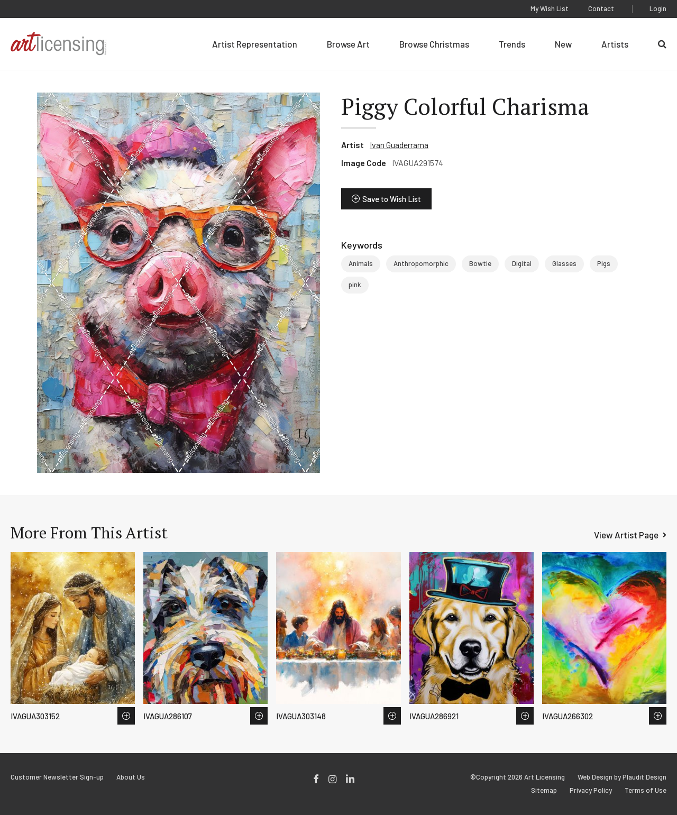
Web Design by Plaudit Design (622, 777)
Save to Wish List (391, 199)
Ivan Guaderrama (399, 145)
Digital (522, 263)
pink (355, 284)
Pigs (603, 263)
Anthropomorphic (421, 263)
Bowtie (480, 263)
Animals (361, 263)
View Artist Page (626, 534)
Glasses (564, 263)
